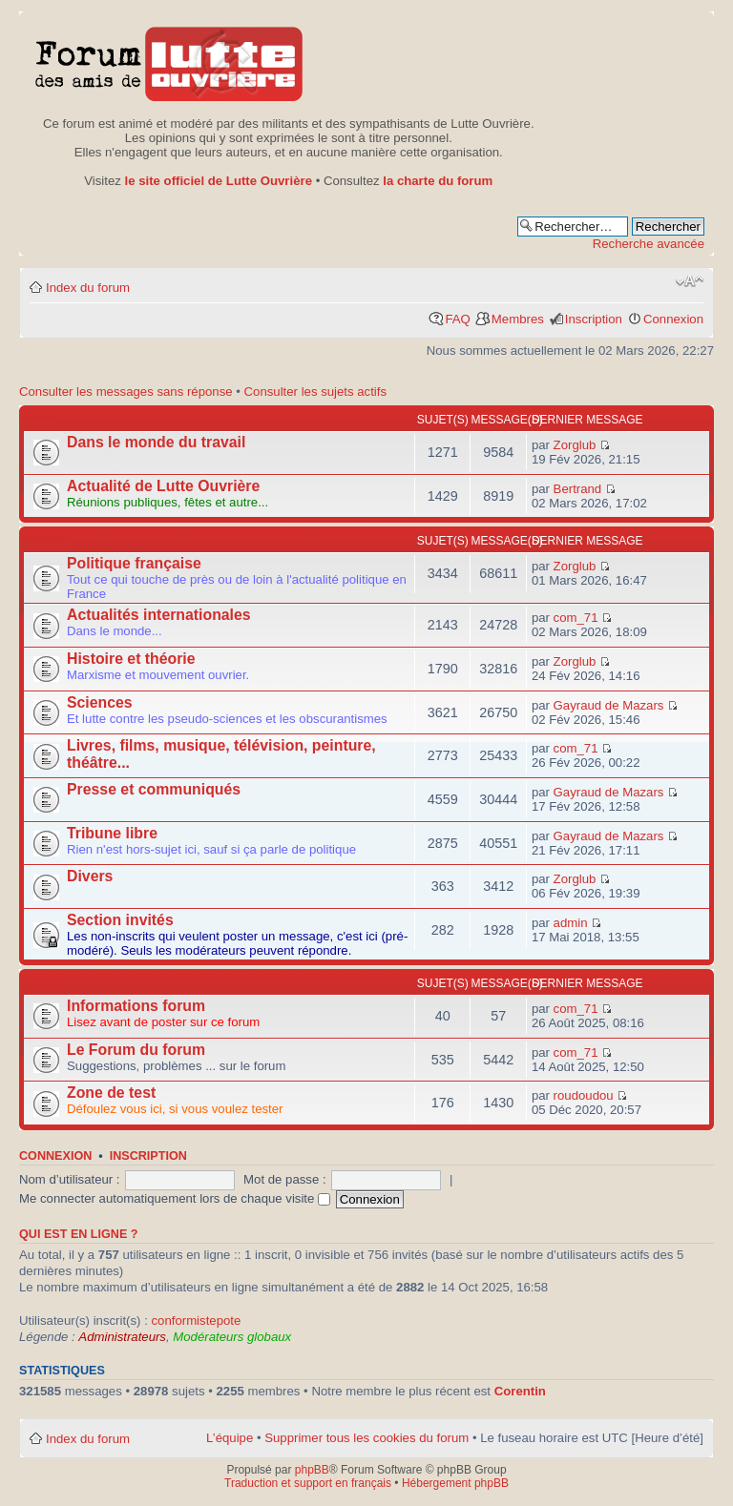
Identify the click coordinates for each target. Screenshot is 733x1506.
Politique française (134, 563)
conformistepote (196, 1320)
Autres (47, 983)
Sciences (100, 702)
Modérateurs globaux (232, 1337)
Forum (45, 540)
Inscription (593, 319)
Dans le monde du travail (156, 442)
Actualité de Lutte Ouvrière (163, 486)
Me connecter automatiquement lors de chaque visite (174, 1198)
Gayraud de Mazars (609, 705)
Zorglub (575, 445)
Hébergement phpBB (455, 1483)
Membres (518, 319)
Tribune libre (112, 833)
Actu (39, 419)
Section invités (120, 920)
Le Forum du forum (136, 1050)
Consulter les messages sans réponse (126, 391)
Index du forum (88, 287)
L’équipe (229, 1438)
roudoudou (584, 1095)
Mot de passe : (284, 1179)
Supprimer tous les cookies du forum (366, 1438)
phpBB (312, 1469)
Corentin (520, 1391)
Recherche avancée (648, 244)
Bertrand (578, 489)
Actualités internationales (159, 615)
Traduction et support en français (307, 1483)
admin (571, 923)
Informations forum (136, 1006)
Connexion (673, 319)
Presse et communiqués (154, 789)
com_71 (576, 617)
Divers (90, 876)
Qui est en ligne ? (78, 1234)
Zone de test (111, 1092)
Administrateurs (122, 1337)
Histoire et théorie (131, 658)
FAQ (457, 319)
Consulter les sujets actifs (315, 391)
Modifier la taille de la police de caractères (689, 281)
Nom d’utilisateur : (69, 1179)
